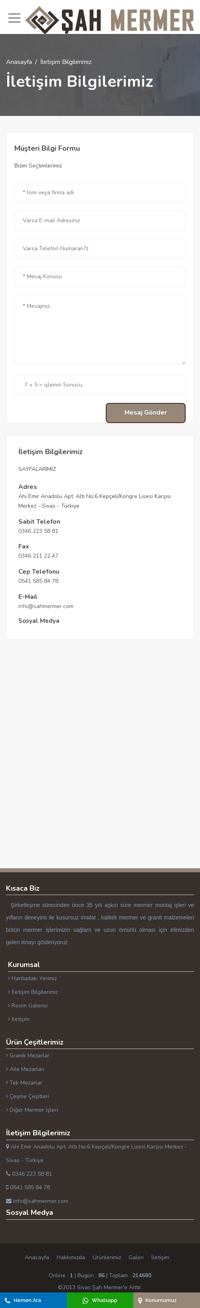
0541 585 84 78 (38, 581)
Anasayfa (19, 62)
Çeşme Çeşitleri (27, 1096)
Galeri (136, 1257)
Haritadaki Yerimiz (32, 978)
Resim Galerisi (28, 1005)
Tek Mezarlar (24, 1083)
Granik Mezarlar (28, 1055)
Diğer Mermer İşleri (32, 1110)
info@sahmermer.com (45, 606)
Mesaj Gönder (146, 412)
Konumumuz (157, 1300)
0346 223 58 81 (38, 531)
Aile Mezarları (25, 1069)
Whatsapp (100, 1300)
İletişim (19, 1019)
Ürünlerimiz (107, 1257)
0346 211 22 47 (38, 556)
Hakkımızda (71, 1257)
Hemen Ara (23, 1300)
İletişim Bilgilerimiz (33, 992)
